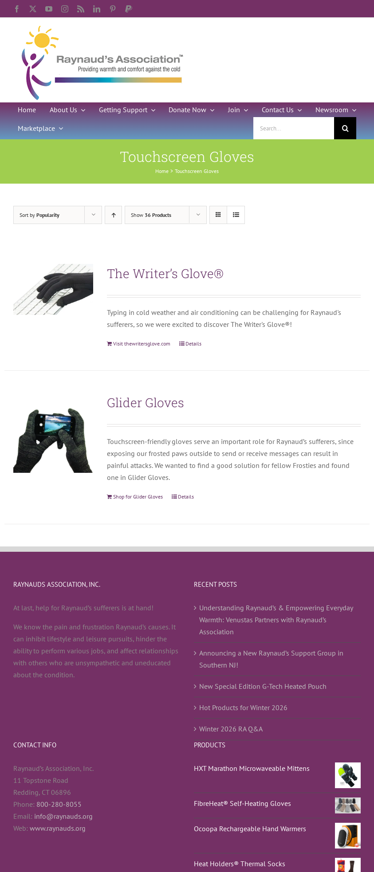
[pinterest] (112, 8)
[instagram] (64, 8)
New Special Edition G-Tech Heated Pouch (263, 686)
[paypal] (128, 8)
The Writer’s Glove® (165, 273)
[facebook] (16, 8)
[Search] (345, 128)
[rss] (80, 8)
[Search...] (293, 128)
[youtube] (48, 8)
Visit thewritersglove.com (141, 343)
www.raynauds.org (58, 828)
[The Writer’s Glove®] (53, 289)
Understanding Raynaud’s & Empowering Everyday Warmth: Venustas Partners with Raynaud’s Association (276, 619)
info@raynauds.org (63, 816)
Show (151, 215)
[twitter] (32, 8)
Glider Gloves (145, 402)
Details (193, 343)
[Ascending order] (113, 215)
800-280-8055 (59, 804)
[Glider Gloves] (53, 433)
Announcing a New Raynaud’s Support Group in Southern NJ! (271, 658)
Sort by (39, 215)
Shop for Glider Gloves (138, 496)
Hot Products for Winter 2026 (243, 707)
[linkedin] (96, 8)
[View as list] (235, 215)
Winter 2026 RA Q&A (231, 728)
